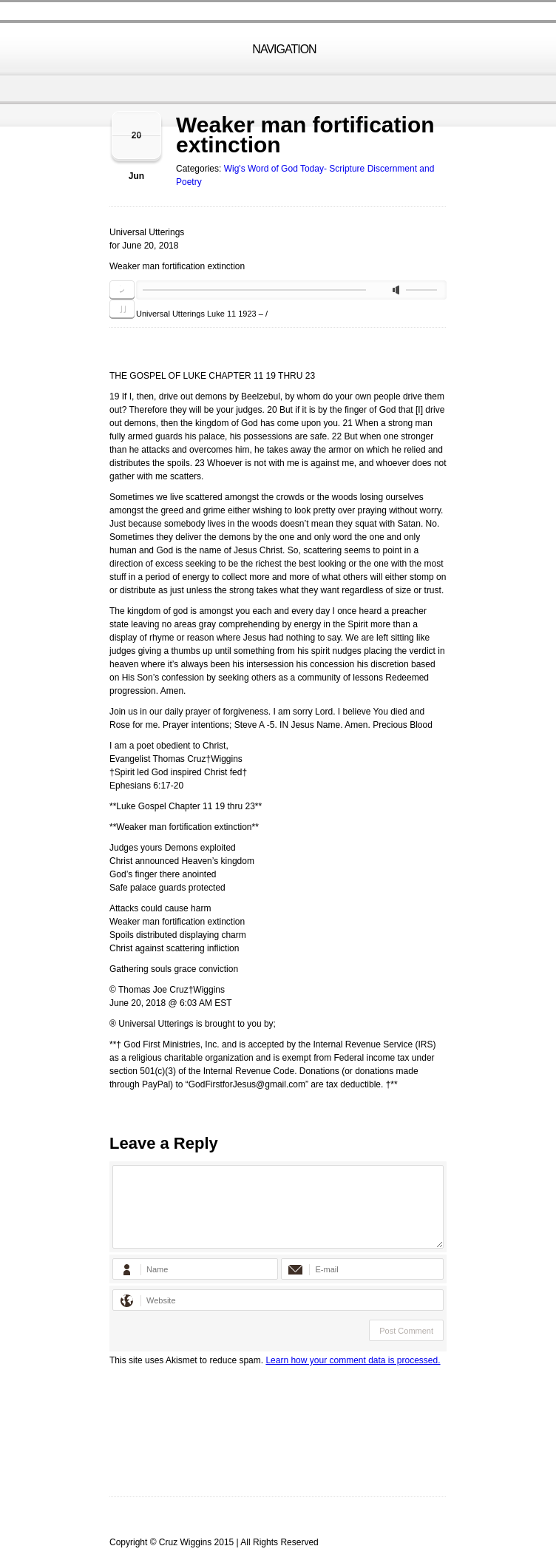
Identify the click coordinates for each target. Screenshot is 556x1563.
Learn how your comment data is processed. (352, 1360)
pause (122, 309)
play (122, 290)
